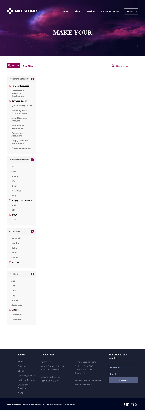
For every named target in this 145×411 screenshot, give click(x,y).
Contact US (131, 11)
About (77, 11)
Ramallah (16, 239)
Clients (21, 371)
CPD (13, 220)
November (16, 315)
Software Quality (19, 101)
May (13, 286)
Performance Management (17, 127)
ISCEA (14, 215)
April (13, 281)
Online (14, 258)
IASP (13, 206)
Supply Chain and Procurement (19, 142)
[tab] (21, 79)
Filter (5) (14, 65)
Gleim (14, 186)
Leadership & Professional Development (17, 94)
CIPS (13, 172)
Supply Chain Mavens (22, 201)
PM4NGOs (16, 191)
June (13, 291)
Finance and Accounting (17, 135)
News (20, 393)
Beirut (14, 253)
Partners (22, 367)
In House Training (26, 380)
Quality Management (21, 106)
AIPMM (14, 177)
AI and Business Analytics (19, 119)
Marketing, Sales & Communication (20, 112)
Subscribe (123, 381)
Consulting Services (23, 387)
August (14, 301)
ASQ (13, 196)
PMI (13, 167)
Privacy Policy (70, 405)
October (15, 310)
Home (65, 11)
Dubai (14, 248)
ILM (13, 210)
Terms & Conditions (54, 405)
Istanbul (15, 243)
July (13, 296)
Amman (15, 263)
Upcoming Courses (110, 11)
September (16, 305)
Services (91, 11)
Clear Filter (32, 66)
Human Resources (20, 86)
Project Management (21, 149)
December (16, 320)
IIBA (13, 182)
